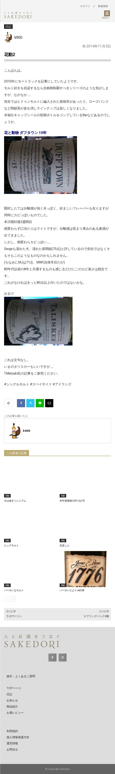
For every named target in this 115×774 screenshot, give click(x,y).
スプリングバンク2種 (96, 616)
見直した (64, 545)
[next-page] (13, 599)
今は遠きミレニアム (15, 500)
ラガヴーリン (14, 616)
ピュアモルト (11, 545)
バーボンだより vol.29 (72, 590)
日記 (8, 26)
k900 (18, 37)
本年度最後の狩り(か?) (72, 500)
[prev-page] (6, 599)
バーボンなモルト (14, 590)
